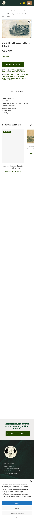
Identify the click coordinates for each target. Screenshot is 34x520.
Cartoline (6, 76)
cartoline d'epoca (17, 76)
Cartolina (9, 74)
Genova (23, 78)
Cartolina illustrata (22, 74)
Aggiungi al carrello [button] (13, 171)
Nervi (10, 80)
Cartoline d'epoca (13, 11)
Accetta (17, 503)
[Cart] (24, 3)
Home (4, 11)
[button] (31, 481)
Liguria (14, 14)
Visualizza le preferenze (17, 513)
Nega (17, 508)
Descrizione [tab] (17, 91)
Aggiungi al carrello (13, 64)
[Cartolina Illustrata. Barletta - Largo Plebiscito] (13, 146)
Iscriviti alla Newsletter (17, 433)
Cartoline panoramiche (11, 72)
